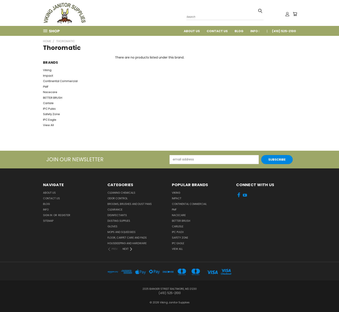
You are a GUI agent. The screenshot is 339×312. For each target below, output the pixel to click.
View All (48, 125)
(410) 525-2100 (284, 31)
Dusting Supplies (118, 221)
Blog (239, 31)
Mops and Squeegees (121, 232)
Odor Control (117, 198)
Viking (47, 70)
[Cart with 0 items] (295, 14)
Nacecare (50, 92)
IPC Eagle (49, 120)
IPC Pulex (49, 109)
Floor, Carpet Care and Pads (127, 237)
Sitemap (48, 221)
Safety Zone (51, 114)
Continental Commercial (60, 81)
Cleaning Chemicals (121, 193)
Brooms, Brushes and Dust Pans (129, 204)
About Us (192, 31)
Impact (48, 76)
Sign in (48, 215)
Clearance (114, 209)
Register (64, 215)
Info (255, 31)
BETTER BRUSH (52, 98)
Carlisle (48, 103)
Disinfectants (117, 215)
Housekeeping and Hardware (127, 243)
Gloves (112, 226)
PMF (45, 87)
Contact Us (217, 31)
